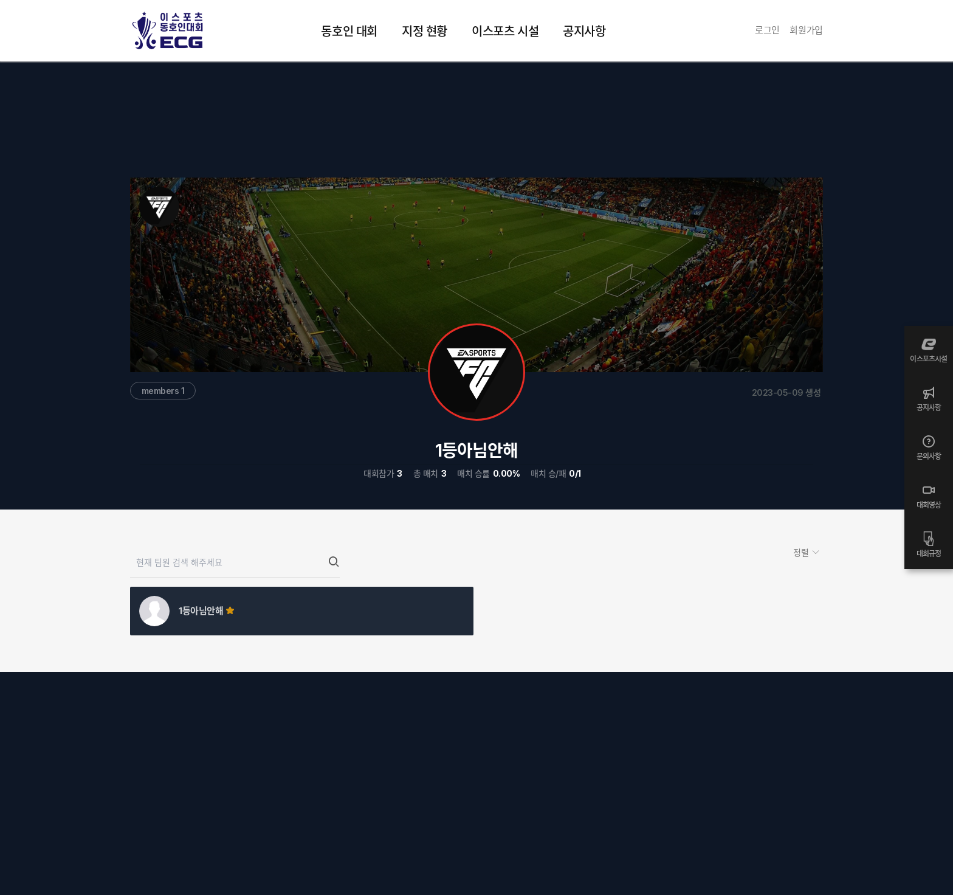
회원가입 (806, 30)
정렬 (802, 552)
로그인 (767, 30)
